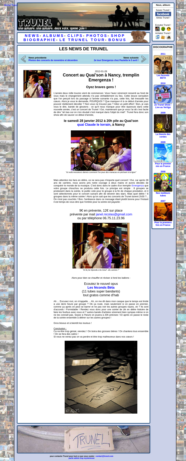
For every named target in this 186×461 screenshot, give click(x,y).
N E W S (32, 36)
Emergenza (138, 185)
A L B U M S (53, 36)
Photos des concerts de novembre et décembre (53, 60)
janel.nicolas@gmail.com (114, 214)
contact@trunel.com (104, 456)
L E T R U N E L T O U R (81, 40)
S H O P (117, 36)
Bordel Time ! (11, 5)
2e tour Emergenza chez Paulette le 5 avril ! (116, 60)
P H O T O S (96, 36)
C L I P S (74, 36)
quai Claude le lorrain (93, 124)
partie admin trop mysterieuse (82, 458)
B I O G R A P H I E (39, 40)
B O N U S (117, 40)
